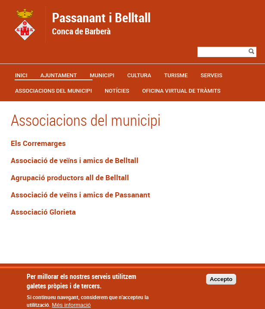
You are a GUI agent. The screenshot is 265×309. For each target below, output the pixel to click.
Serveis (211, 75)
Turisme (176, 75)
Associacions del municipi (53, 91)
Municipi (102, 75)
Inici (21, 75)
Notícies (117, 91)
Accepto (221, 282)
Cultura (139, 75)
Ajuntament (58, 75)
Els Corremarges (38, 143)
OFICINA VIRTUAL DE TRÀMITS (181, 91)
